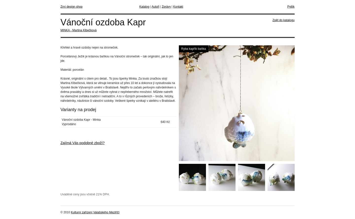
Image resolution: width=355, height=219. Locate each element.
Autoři (155, 6)
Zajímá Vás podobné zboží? (83, 143)
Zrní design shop (72, 6)
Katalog (144, 6)
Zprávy (166, 6)
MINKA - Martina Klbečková (79, 30)
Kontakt (178, 6)
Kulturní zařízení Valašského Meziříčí (95, 212)
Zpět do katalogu (283, 20)
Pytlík (290, 6)
